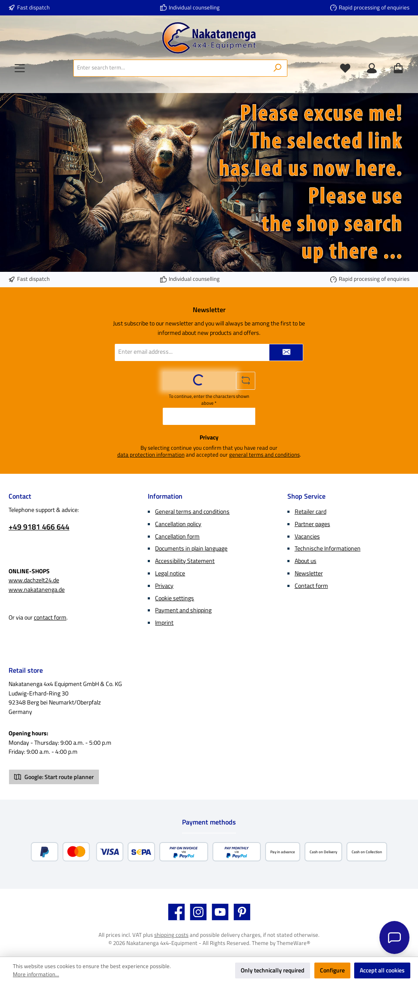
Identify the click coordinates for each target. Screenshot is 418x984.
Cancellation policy (178, 524)
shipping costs (171, 935)
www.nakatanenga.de (37, 589)
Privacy (164, 585)
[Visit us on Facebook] (176, 912)
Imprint (164, 622)
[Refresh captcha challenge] (246, 381)
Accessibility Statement (185, 561)
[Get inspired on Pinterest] (242, 912)
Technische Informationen (328, 548)
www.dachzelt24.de (34, 580)
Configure (332, 970)
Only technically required (273, 970)
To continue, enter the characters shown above (209, 399)
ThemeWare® (293, 943)
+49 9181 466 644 (39, 527)
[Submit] (286, 352)
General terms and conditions (192, 511)
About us (305, 561)
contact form (50, 617)
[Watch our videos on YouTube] (220, 912)
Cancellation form (177, 536)
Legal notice (170, 573)
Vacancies (307, 536)
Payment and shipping (183, 610)
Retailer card (310, 511)
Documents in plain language (191, 548)
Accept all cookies (382, 970)
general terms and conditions (264, 455)
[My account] (372, 68)
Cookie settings (174, 598)
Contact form (311, 585)
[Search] (277, 68)
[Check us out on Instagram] (198, 912)
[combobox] (171, 68)
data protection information (151, 455)
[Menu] (20, 68)
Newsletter (309, 573)
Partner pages (312, 524)
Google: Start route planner (54, 777)
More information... (36, 974)
